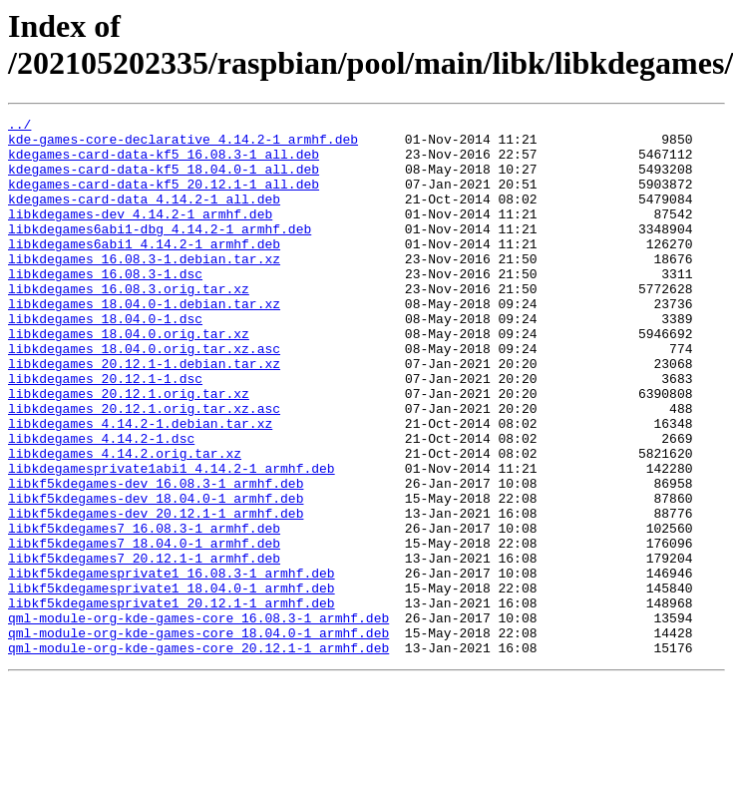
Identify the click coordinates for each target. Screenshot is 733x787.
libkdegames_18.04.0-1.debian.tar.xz (144, 342)
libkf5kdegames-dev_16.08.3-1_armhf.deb (155, 558)
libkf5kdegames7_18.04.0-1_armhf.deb (144, 629)
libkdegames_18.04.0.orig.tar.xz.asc (144, 396)
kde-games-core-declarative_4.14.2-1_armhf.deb (183, 145)
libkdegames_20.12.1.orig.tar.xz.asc (144, 468)
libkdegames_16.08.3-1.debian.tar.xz (144, 288)
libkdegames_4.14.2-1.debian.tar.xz (140, 486)
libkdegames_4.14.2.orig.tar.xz (124, 522)
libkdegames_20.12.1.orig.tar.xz (128, 450)
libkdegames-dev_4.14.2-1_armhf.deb (140, 234)
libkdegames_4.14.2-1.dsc (101, 504)
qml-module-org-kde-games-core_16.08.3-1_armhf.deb (198, 719)
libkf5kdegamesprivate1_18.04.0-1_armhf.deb (171, 683)
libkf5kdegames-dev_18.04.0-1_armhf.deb (155, 576)
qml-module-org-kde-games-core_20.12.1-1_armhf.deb (198, 755)
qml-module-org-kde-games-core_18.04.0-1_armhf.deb (198, 737)
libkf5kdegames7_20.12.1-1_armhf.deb (144, 647)
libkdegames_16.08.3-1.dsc (105, 306)
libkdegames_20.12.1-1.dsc (105, 432)
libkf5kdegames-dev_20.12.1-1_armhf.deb (155, 593)
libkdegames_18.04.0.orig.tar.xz (128, 378)
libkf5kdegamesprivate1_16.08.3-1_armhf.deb (171, 665)
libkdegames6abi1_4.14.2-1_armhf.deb (144, 270)
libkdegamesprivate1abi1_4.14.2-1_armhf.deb (171, 540)
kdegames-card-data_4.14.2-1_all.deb (144, 216)
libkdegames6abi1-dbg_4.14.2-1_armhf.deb (159, 252)
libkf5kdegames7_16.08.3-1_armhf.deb (144, 611)
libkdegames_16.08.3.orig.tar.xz (128, 324)
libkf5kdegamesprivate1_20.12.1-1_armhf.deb (171, 701)
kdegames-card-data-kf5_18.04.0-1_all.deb (163, 181)
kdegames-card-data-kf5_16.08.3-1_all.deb (163, 163)
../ (19, 127)
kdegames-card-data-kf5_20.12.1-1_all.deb (163, 198)
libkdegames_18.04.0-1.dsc (105, 360)
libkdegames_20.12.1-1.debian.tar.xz (144, 414)
